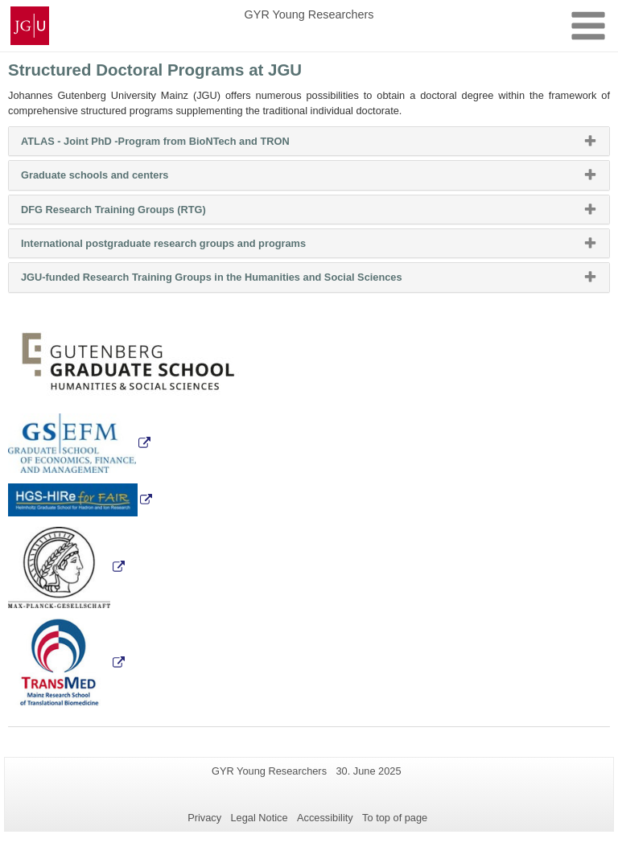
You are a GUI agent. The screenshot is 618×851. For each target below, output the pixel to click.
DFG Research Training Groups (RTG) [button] (133, 213)
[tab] (309, 141)
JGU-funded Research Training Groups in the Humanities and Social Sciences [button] (232, 280)
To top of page (394, 818)
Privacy (204, 818)
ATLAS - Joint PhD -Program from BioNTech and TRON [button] (175, 144)
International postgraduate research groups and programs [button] (183, 246)
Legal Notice (258, 818)
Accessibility (325, 818)
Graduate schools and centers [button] (115, 178)
